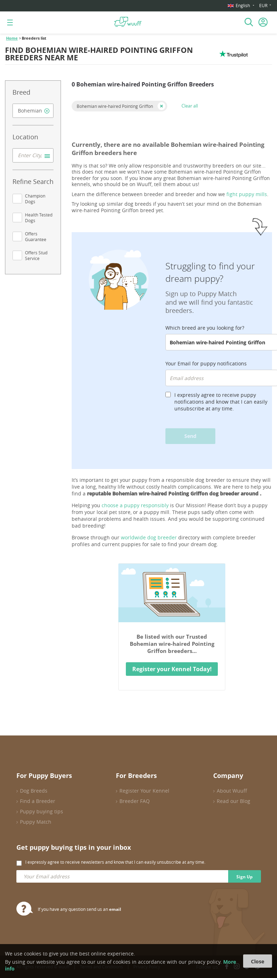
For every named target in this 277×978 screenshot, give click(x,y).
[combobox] (32, 111)
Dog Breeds (33, 790)
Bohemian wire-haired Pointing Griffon (115, 106)
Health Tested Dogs (38, 217)
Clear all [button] (189, 106)
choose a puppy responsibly (135, 505)
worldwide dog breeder (149, 537)
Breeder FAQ (134, 801)
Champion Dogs (35, 198)
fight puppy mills (246, 194)
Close (257, 961)
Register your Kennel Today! (172, 669)
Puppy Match (35, 821)
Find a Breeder (37, 801)
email (115, 909)
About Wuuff (232, 790)
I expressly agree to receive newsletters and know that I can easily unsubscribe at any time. (115, 862)
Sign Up (244, 877)
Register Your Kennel (144, 790)
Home (12, 38)
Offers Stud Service (36, 255)
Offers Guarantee (35, 236)
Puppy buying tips (41, 811)
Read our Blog (233, 801)
